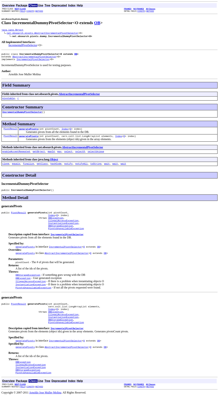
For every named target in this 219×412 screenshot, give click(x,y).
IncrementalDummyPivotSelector (22, 115)
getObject (39, 156)
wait (107, 168)
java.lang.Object (12, 30)
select (68, 156)
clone (5, 168)
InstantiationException (63, 231)
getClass (42, 168)
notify (68, 168)
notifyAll (81, 168)
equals (16, 168)
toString (95, 168)
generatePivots (28, 132)
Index (65, 132)
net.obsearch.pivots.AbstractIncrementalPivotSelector (42, 33)
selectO (80, 156)
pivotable (8, 100)
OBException (55, 225)
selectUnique (96, 156)
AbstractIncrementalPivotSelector (34, 58)
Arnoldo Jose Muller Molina (45, 408)
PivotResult (10, 132)
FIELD (22, 11)
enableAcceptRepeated (16, 156)
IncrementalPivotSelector (22, 45)
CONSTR (30, 11)
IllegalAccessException (63, 228)
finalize (28, 168)
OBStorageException (60, 234)
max (59, 156)
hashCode (55, 168)
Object (54, 164)
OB (97, 22)
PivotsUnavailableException (66, 237)
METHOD (39, 11)
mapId (51, 156)
